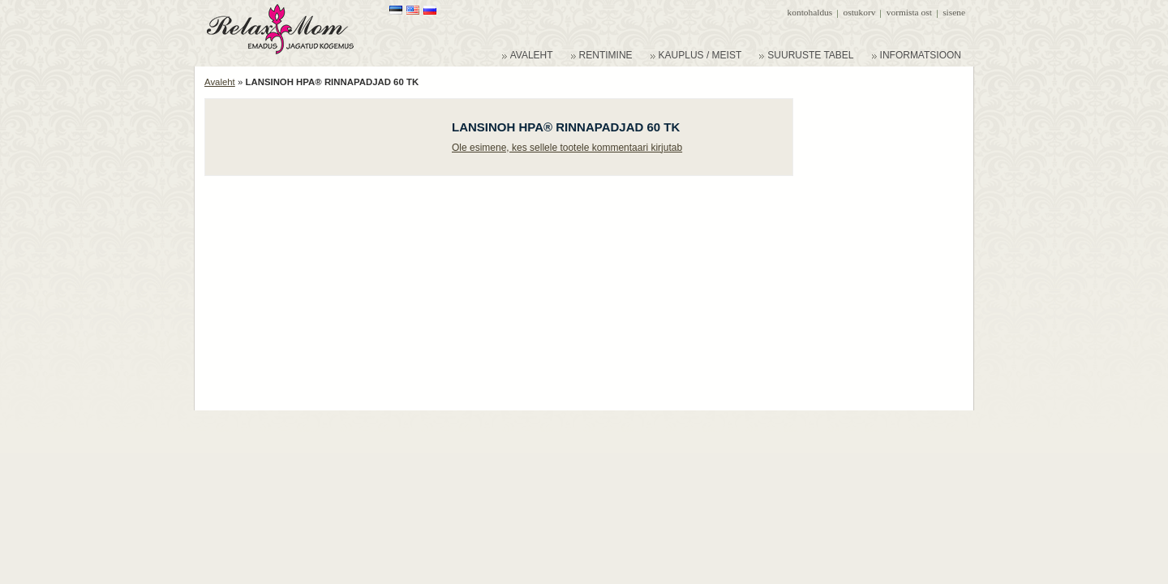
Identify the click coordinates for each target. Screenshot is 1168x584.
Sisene (954, 12)
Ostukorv (860, 12)
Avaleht (219, 82)
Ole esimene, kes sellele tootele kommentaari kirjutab (567, 147)
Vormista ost (909, 12)
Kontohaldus (810, 12)
